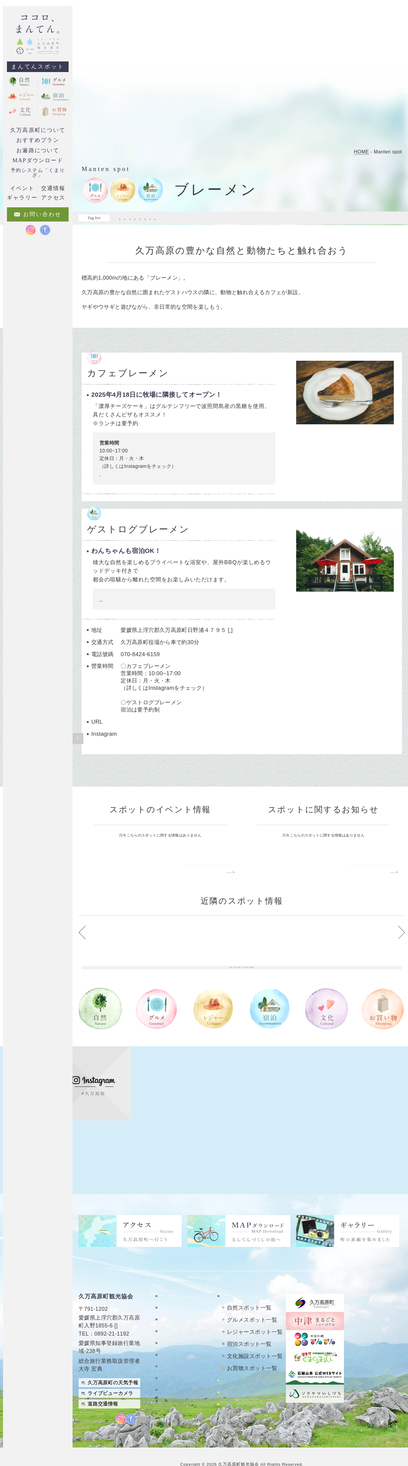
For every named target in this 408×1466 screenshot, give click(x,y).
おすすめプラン (37, 140)
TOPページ (173, 1281)
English (395, 1412)
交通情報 (53, 188)
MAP (122, 1311)
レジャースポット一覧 (255, 1317)
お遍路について (37, 150)
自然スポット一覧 (249, 1293)
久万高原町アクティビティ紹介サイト (254, 1397)
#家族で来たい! (310, 217)
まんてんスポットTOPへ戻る (242, 1011)
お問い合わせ (176, 1363)
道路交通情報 (103, 1389)
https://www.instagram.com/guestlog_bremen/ (177, 762)
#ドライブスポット (137, 217)
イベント (22, 188)
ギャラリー (173, 1340)
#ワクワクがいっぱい (228, 217)
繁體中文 (395, 1400)
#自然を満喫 (172, 224)
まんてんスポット (37, 67)
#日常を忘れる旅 (135, 224)
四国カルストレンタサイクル (254, 1368)
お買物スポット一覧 (252, 1353)
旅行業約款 (173, 1404)
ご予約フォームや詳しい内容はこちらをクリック (151, 605)
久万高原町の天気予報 (113, 1367)
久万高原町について (37, 130)
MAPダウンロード (37, 160)
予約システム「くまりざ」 (38, 173)
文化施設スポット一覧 (255, 1341)
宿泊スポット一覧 (249, 1329)
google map (243, 636)
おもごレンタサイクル (248, 1382)
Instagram (107, 480)
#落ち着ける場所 (209, 224)
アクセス (170, 1352)
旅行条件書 (173, 1392)
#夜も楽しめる (272, 217)
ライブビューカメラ (110, 1378)
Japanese (393, 1424)
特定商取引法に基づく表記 (184, 1377)
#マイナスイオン (182, 217)
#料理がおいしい (350, 217)
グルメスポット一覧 (252, 1305)
